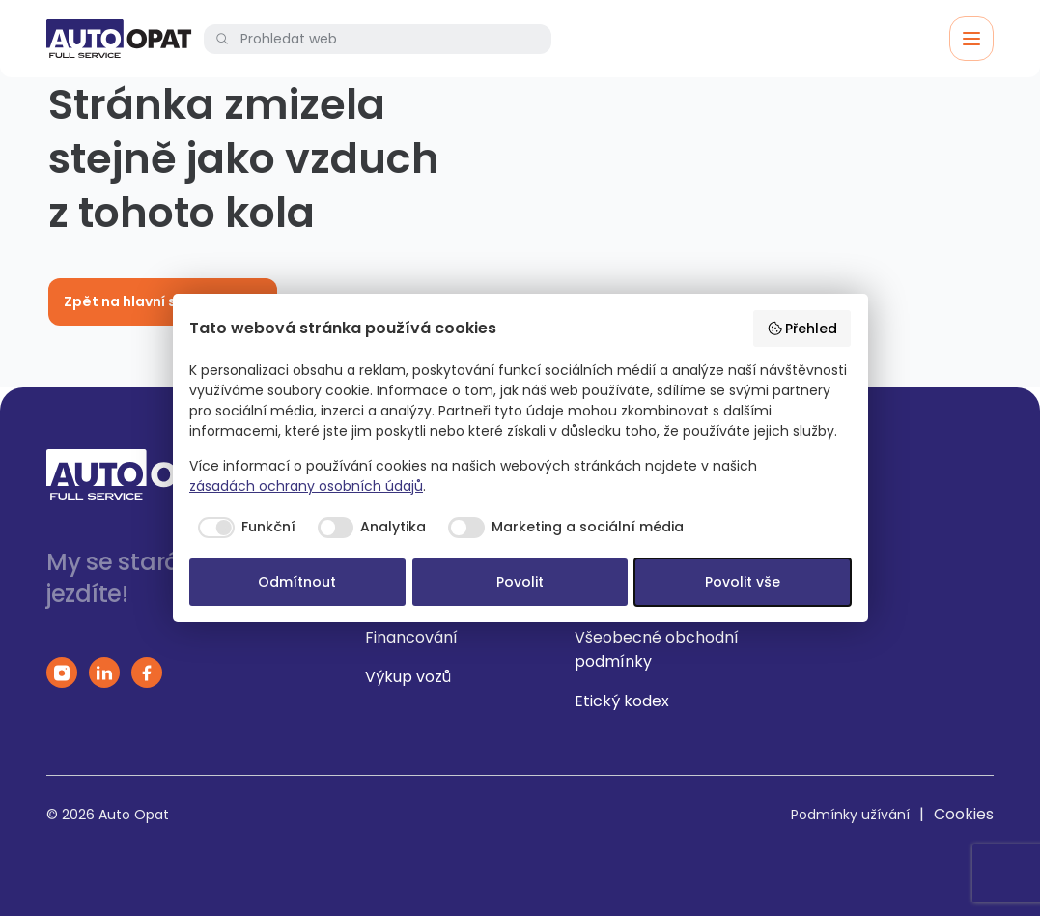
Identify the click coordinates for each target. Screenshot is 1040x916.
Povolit (520, 581)
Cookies (964, 814)
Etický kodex (622, 701)
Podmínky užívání (850, 814)
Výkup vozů (408, 677)
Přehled (802, 328)
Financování (411, 637)
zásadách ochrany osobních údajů (306, 486)
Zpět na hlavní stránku (163, 301)
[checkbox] (242, 527)
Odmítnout (297, 581)
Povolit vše (742, 581)
